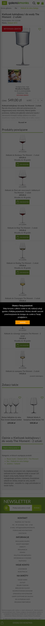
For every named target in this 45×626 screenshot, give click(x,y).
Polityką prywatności (16, 311)
